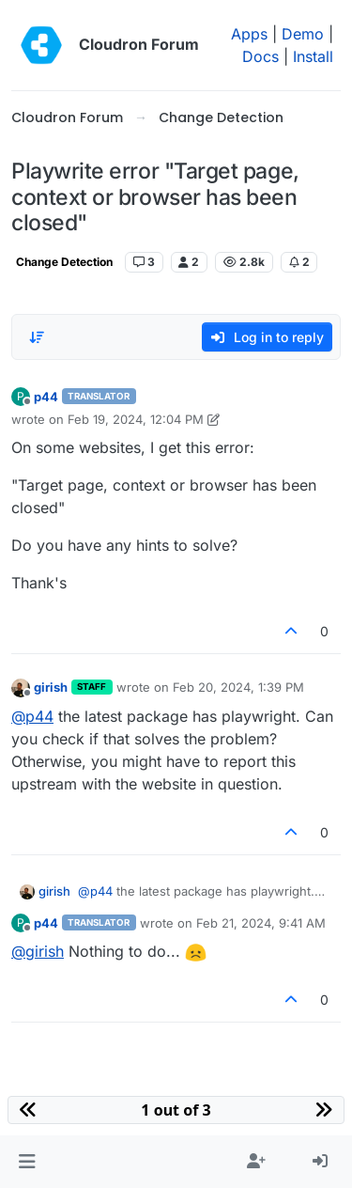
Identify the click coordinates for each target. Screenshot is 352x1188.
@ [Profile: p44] (32, 716)
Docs (260, 56)
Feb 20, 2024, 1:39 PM (238, 687)
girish (51, 687)
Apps (249, 33)
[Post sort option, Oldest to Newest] (37, 337)
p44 (46, 396)
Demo (303, 33)
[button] (27, 1161)
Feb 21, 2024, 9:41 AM (261, 922)
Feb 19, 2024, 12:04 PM (136, 419)
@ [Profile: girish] (37, 951)
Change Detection (64, 262)
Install (313, 56)
